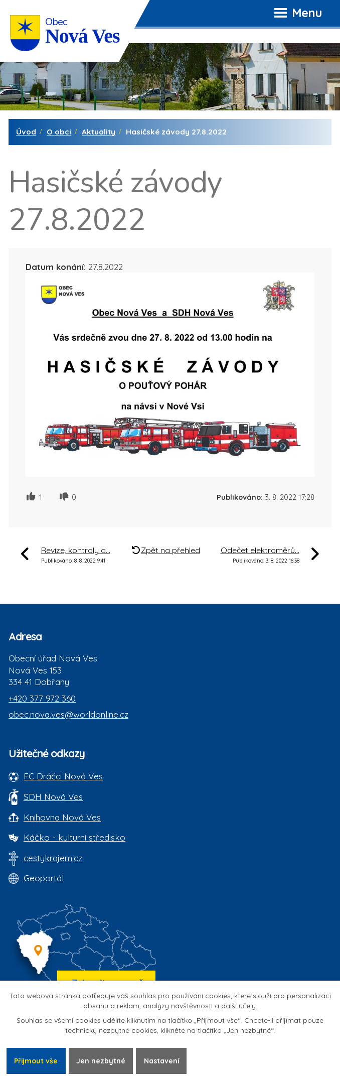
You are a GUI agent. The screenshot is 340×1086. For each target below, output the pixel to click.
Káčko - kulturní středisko (74, 837)
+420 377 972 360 (42, 698)
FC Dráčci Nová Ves (63, 776)
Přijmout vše (36, 1060)
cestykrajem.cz (53, 858)
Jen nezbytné (101, 1060)
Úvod (26, 132)
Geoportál (44, 878)
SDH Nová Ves (53, 796)
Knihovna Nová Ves (62, 817)
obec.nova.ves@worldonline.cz (68, 714)
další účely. (239, 1005)
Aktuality (98, 132)
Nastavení (162, 1060)
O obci (59, 132)
